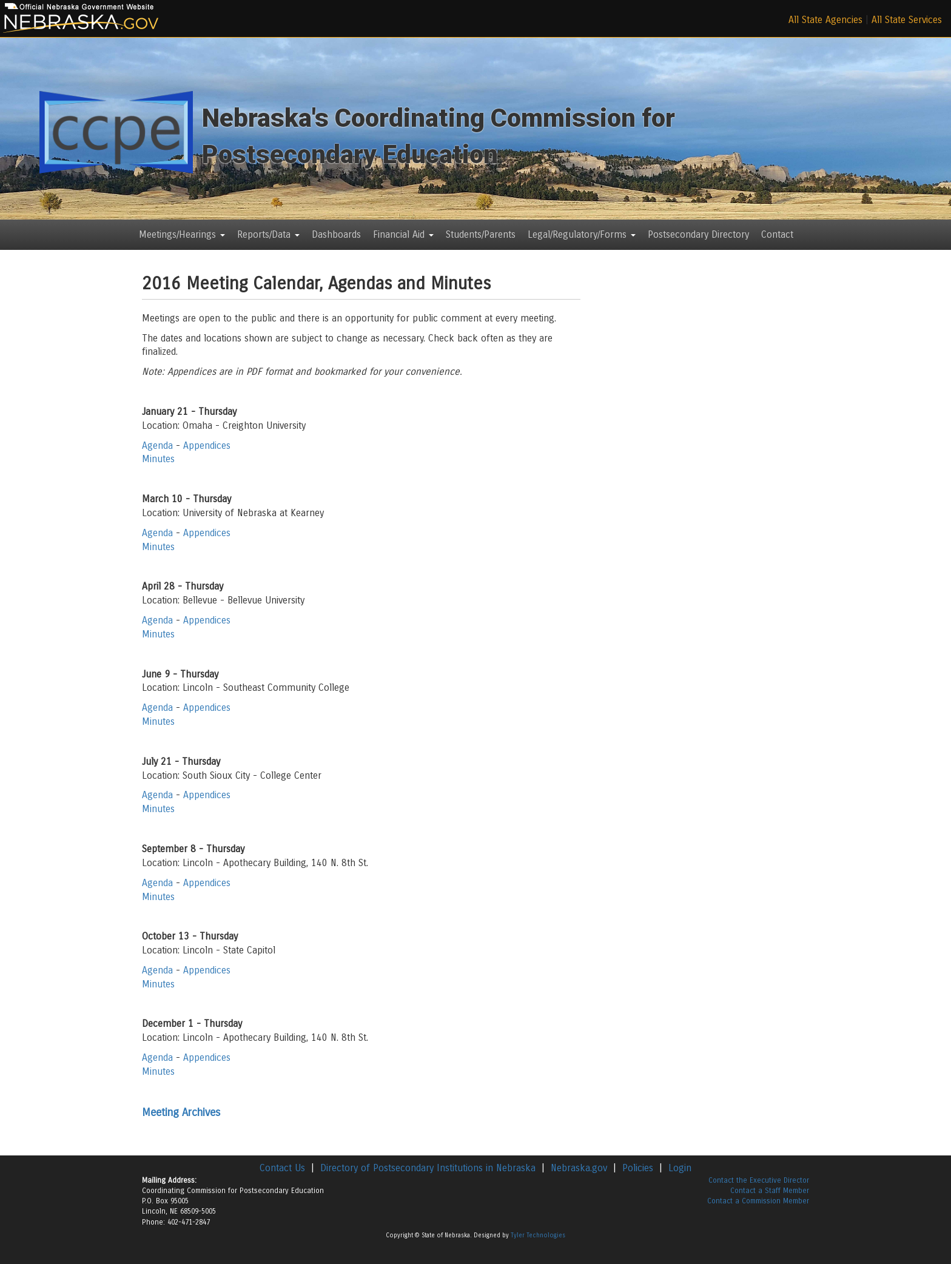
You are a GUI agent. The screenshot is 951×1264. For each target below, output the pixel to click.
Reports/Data (268, 234)
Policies (637, 1168)
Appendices (206, 445)
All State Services (907, 19)
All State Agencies (825, 19)
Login (679, 1168)
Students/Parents (481, 234)
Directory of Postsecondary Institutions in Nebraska (428, 1168)
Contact (777, 234)
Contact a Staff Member (769, 1190)
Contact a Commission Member (758, 1201)
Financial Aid (403, 234)
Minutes (158, 459)
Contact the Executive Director (758, 1180)
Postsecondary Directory (698, 234)
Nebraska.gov (579, 1168)
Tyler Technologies (538, 1235)
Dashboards (336, 234)
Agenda (157, 445)
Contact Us (282, 1168)
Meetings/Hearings (182, 234)
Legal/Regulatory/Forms (582, 234)
